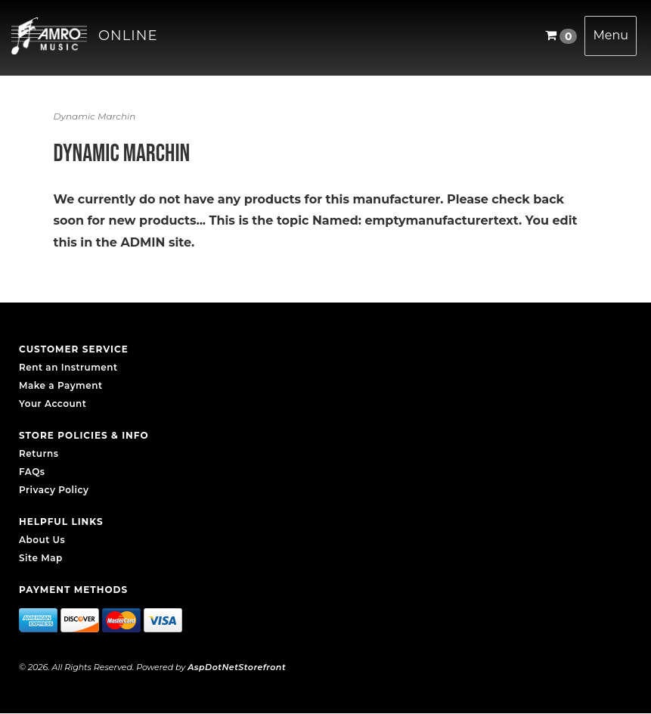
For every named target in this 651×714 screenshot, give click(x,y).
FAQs (32, 471)
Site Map (41, 557)
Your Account (52, 403)
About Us (42, 539)
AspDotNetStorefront (237, 667)
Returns (38, 453)
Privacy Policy (53, 489)
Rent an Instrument (68, 367)
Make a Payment (61, 385)
